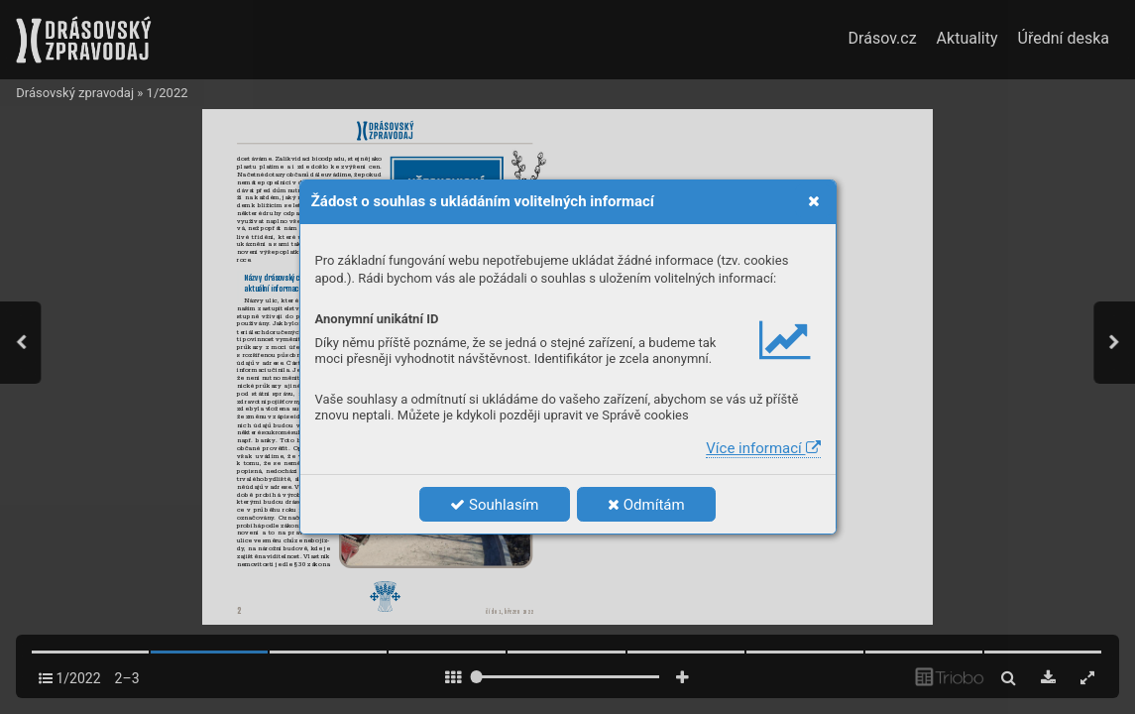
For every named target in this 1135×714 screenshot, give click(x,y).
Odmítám (646, 505)
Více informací (763, 448)
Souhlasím (494, 505)
